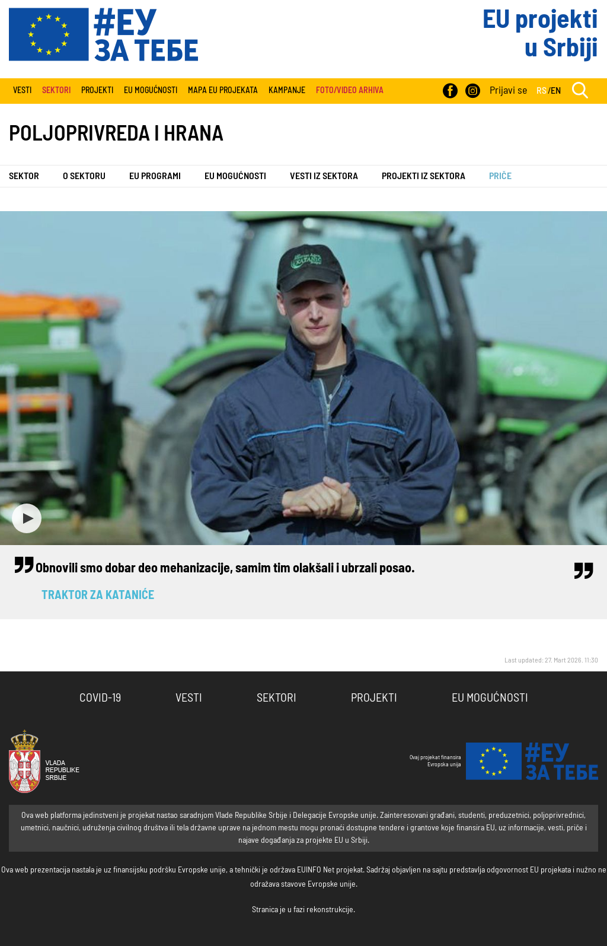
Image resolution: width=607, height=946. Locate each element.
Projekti (97, 91)
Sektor (24, 176)
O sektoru (84, 176)
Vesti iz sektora (324, 176)
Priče (500, 176)
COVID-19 (100, 698)
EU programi (155, 176)
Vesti (22, 91)
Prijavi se (508, 90)
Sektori (276, 698)
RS (541, 90)
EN (556, 90)
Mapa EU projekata (223, 91)
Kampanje (287, 91)
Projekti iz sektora (423, 176)
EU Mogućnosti (150, 91)
